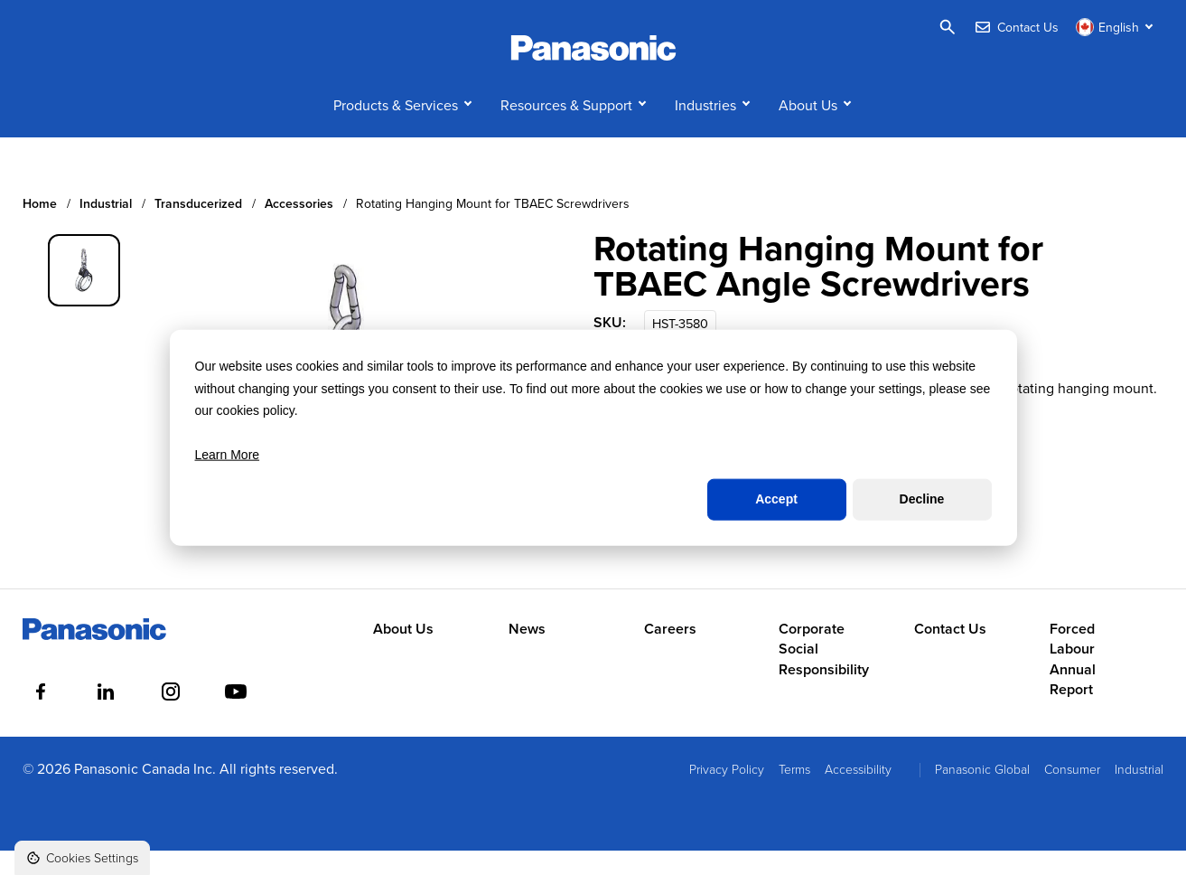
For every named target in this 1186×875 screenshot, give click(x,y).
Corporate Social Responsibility (824, 673)
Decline (922, 499)
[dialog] (593, 438)
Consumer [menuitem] (1072, 792)
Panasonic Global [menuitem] (982, 792)
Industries (705, 128)
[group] (84, 294)
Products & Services (395, 128)
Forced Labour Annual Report (1073, 683)
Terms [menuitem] (794, 792)
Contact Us (950, 653)
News (527, 653)
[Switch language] (1116, 27)
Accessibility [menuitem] (858, 792)
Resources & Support (566, 128)
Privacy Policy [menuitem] (726, 792)
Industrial (105, 228)
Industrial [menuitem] (1139, 792)
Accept (776, 499)
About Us (808, 128)
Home (40, 228)
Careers (670, 653)
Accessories (299, 228)
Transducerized (198, 228)
